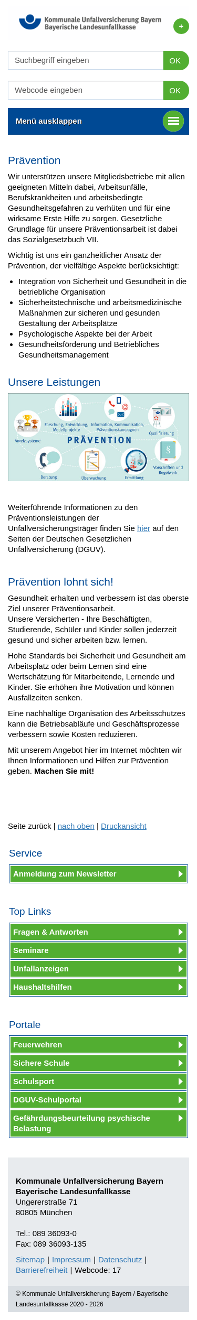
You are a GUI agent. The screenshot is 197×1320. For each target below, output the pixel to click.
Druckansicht (124, 825)
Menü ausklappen (100, 121)
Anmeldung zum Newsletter (65, 873)
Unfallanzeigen (41, 968)
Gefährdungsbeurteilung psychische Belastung (81, 1123)
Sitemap (30, 1259)
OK (175, 60)
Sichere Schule (41, 1062)
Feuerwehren (37, 1044)
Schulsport (33, 1081)
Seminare (31, 950)
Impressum (71, 1259)
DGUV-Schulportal (47, 1099)
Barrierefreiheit (41, 1269)
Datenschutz (120, 1259)
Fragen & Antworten (50, 931)
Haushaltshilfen (42, 986)
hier (143, 528)
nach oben (76, 825)
